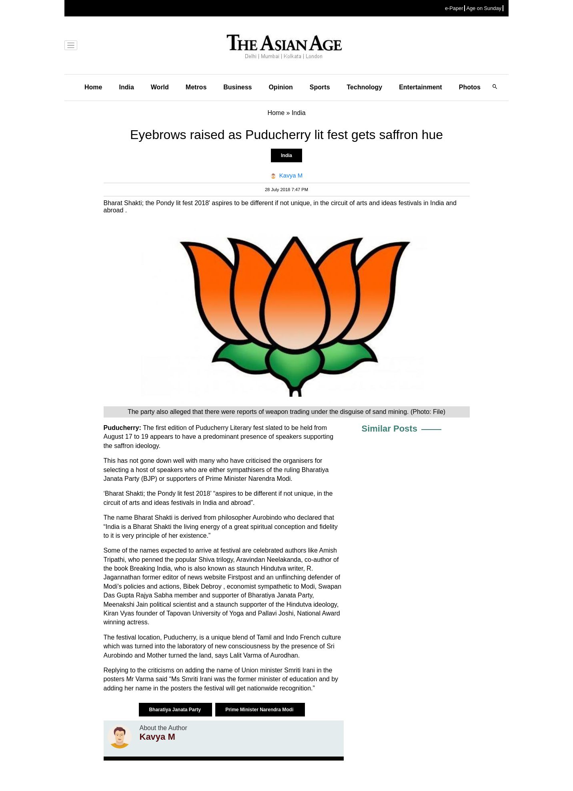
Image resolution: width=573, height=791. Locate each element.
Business (237, 87)
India (126, 87)
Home (93, 87)
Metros (196, 87)
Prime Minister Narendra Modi (260, 709)
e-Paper (454, 8)
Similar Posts (389, 429)
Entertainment (420, 87)
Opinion (280, 87)
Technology (365, 87)
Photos (470, 87)
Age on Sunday (483, 8)
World (160, 87)
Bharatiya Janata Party (175, 709)
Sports (320, 87)
